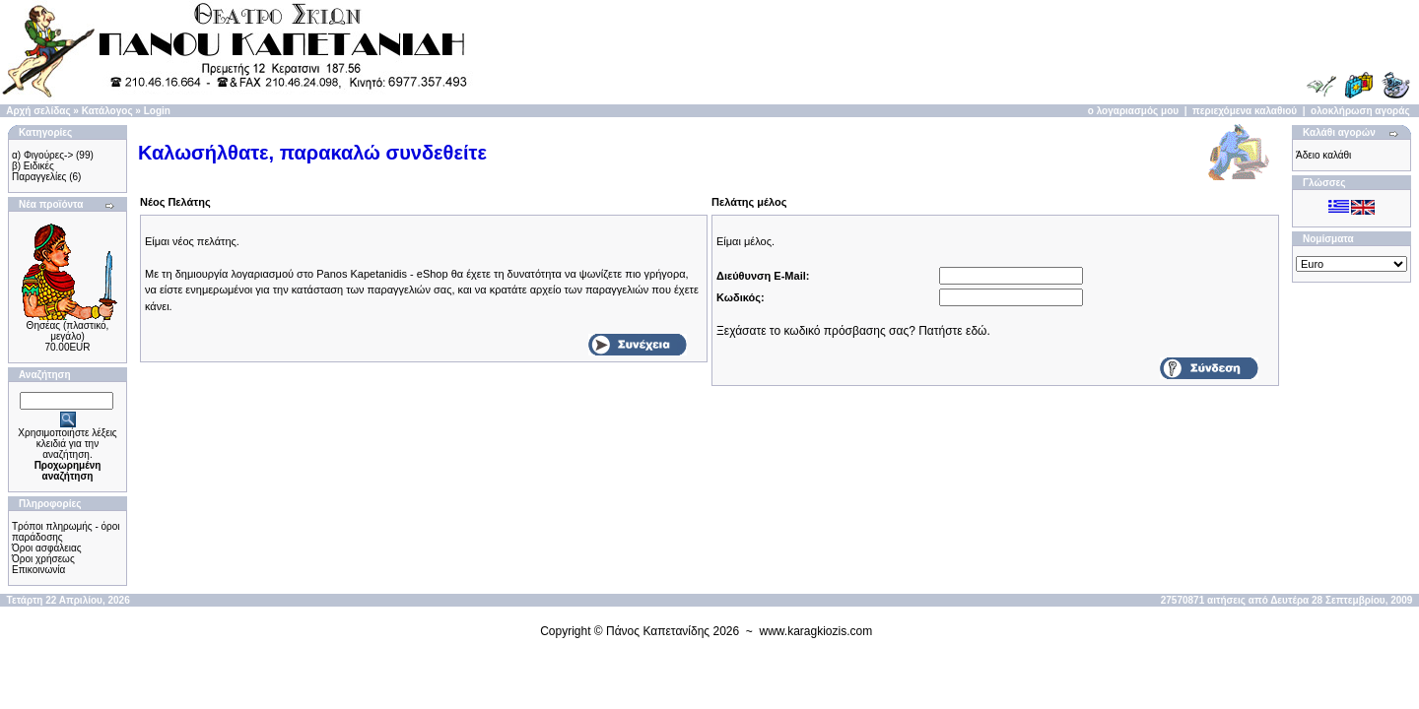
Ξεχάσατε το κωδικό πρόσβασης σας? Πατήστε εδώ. (853, 331)
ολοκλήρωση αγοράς (1360, 110)
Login (157, 110)
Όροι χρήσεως (43, 558)
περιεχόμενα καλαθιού (1244, 110)
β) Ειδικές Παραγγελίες (39, 171)
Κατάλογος (107, 110)
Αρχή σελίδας (38, 110)
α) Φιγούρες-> (42, 155)
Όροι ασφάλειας (47, 548)
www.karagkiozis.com (816, 631)
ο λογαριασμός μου (1133, 110)
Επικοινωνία (38, 569)
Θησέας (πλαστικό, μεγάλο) (68, 331)
